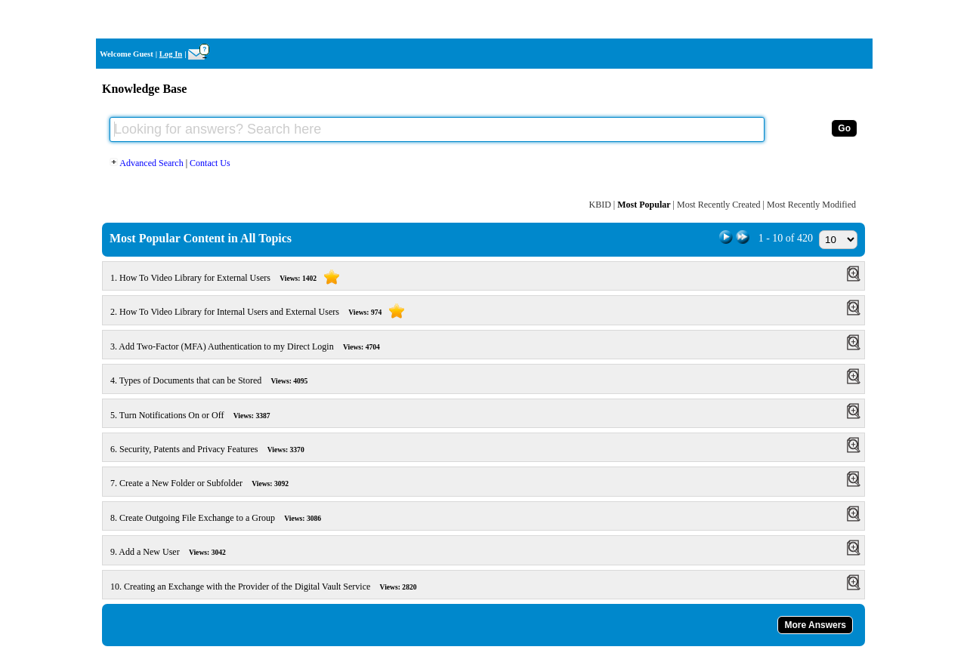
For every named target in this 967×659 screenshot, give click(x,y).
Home (852, 19)
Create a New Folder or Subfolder (208, 483)
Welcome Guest (126, 54)
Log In (171, 54)
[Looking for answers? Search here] (437, 129)
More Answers (815, 625)
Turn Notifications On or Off (199, 415)
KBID (599, 204)
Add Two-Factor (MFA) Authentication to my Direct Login (253, 346)
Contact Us (210, 163)
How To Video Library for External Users (235, 278)
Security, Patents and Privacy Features (216, 449)
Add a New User (176, 552)
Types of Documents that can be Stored (217, 380)
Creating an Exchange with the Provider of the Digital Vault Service (272, 586)
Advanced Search (148, 163)
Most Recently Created (719, 204)
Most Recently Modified (811, 204)
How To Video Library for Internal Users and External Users (267, 311)
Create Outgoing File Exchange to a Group (224, 518)
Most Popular (643, 204)
